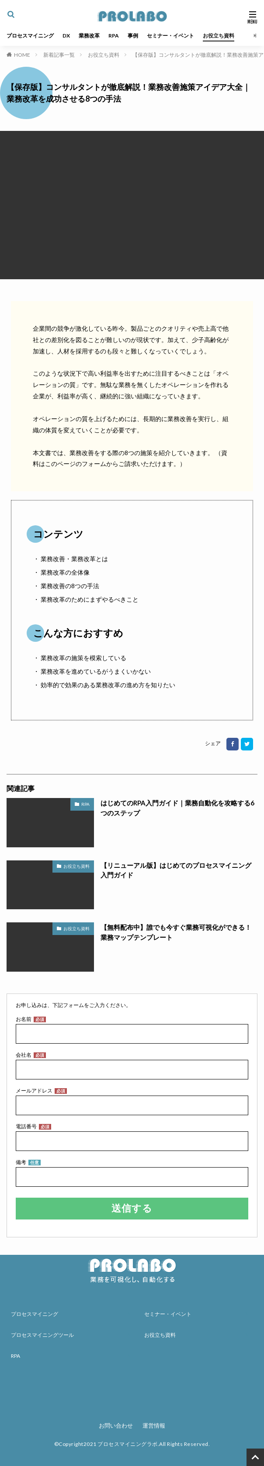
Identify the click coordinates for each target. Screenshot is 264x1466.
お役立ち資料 (218, 35)
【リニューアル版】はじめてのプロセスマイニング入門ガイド (176, 870)
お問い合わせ (116, 1425)
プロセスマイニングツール (42, 1335)
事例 (133, 35)
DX (66, 35)
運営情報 (153, 1425)
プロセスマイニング (30, 35)
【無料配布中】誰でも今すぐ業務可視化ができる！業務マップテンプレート (176, 932)
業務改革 (89, 35)
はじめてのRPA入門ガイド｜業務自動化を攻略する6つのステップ (177, 808)
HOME (22, 54)
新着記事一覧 (59, 54)
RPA (113, 35)
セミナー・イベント (170, 35)
